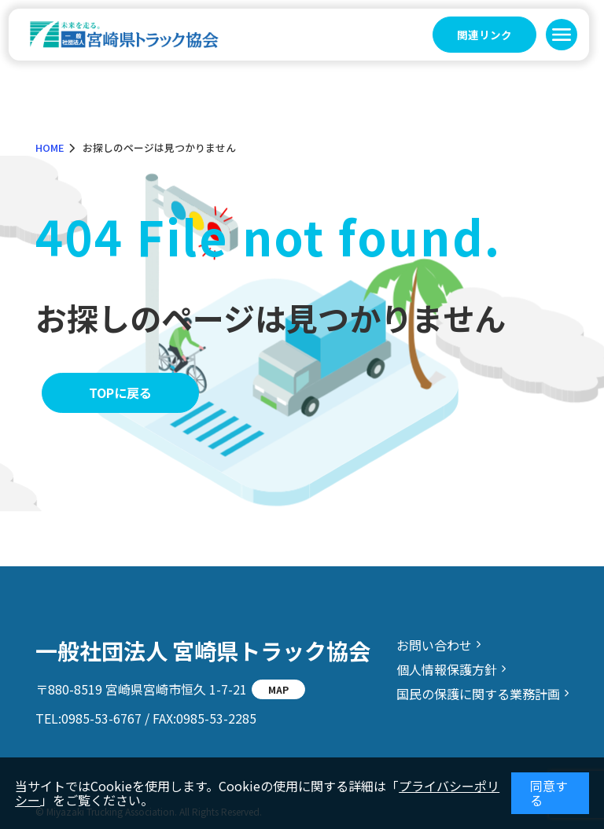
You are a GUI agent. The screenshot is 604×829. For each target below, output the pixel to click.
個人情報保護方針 (446, 669)
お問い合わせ (434, 645)
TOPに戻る (120, 392)
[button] (561, 34)
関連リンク (484, 34)
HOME (49, 147)
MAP (278, 689)
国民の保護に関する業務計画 (478, 693)
